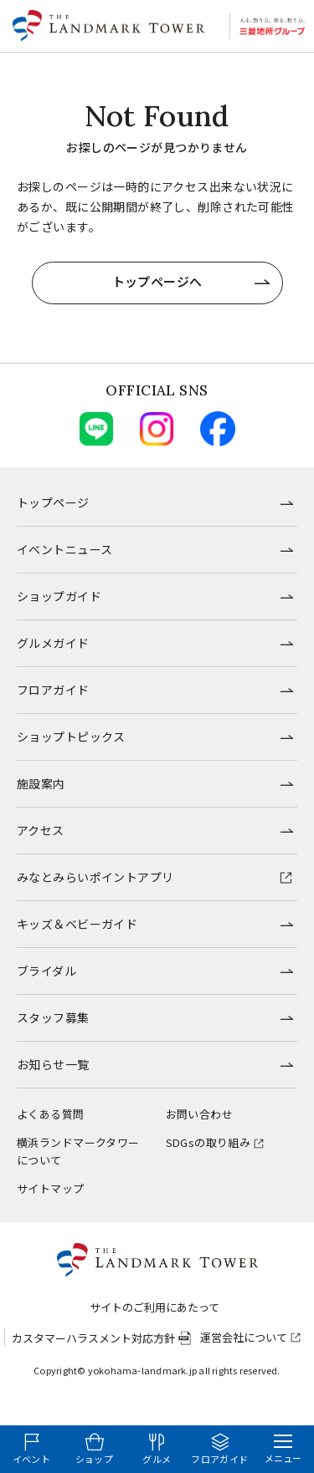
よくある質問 (51, 1114)
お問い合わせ (200, 1114)
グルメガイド (53, 643)
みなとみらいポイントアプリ (95, 877)
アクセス (40, 830)
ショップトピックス (71, 736)
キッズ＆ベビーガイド (77, 923)
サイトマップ (51, 1188)
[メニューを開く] (283, 1449)
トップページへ (157, 281)
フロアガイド (53, 689)
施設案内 (41, 783)
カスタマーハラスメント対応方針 (93, 1338)
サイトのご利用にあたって (154, 1307)
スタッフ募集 (53, 1017)
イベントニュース (64, 549)
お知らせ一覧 (53, 1064)
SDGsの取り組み (208, 1142)
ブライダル (46, 970)
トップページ (53, 502)
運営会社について (243, 1337)
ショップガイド (59, 596)
